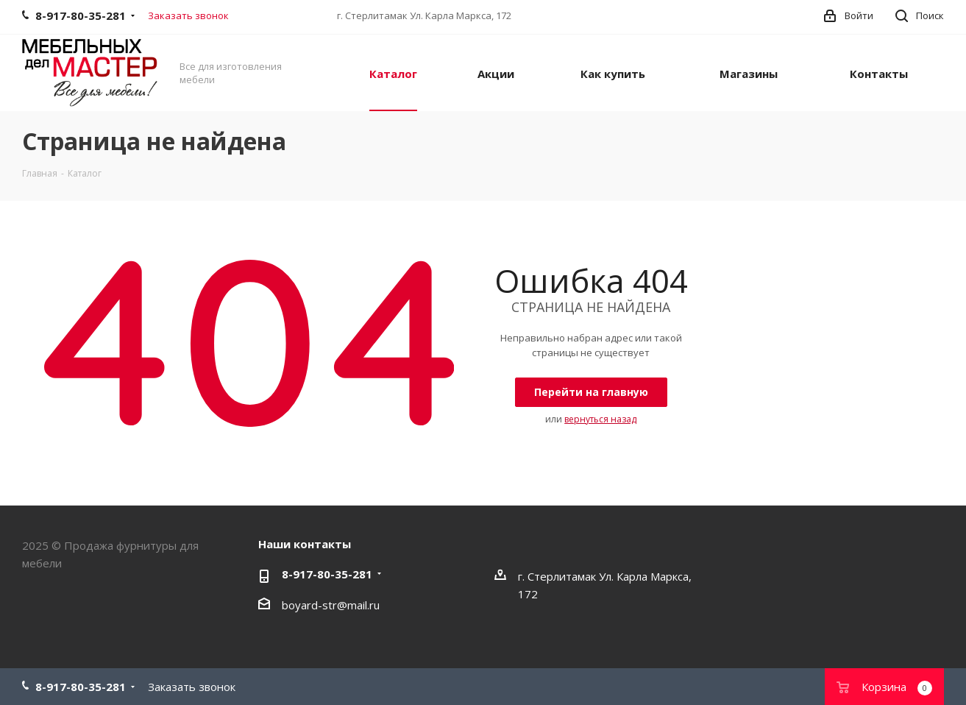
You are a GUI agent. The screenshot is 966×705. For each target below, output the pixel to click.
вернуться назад (600, 419)
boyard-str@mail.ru (331, 605)
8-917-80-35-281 (327, 574)
